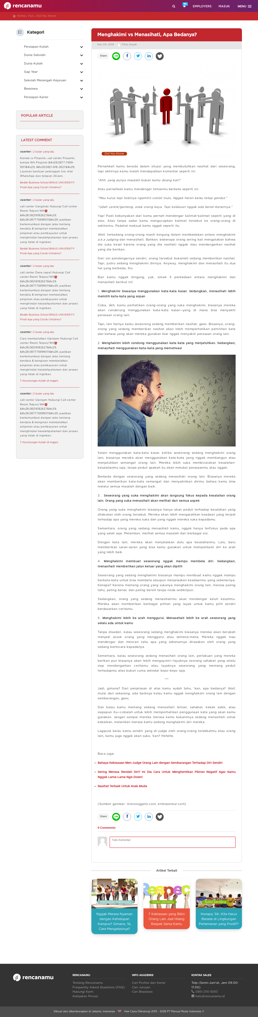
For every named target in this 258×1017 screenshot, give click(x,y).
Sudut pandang (163, 902)
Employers (202, 6)
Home (21, 16)
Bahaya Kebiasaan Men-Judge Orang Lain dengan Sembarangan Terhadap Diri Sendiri (160, 762)
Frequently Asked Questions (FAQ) (99, 987)
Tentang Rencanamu (88, 982)
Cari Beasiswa (142, 991)
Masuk (224, 6)
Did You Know (46, 16)
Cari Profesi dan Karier (149, 982)
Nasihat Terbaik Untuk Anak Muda (122, 786)
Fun (30, 16)
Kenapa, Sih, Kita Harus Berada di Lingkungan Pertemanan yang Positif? (219, 919)
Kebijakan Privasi (85, 996)
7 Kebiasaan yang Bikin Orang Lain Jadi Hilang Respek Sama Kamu (166, 919)
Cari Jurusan (141, 987)
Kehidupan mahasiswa (115, 902)
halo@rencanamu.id (208, 996)
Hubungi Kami (83, 991)
